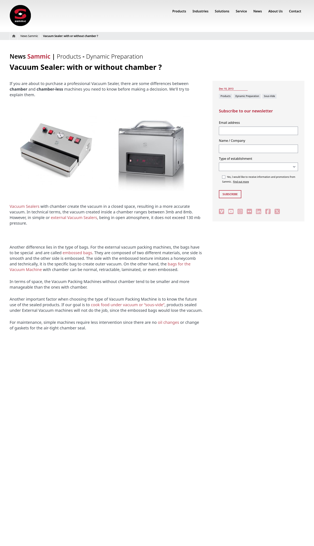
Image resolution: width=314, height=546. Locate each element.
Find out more (241, 181)
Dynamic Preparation (114, 56)
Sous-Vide (269, 96)
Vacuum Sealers (24, 206)
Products (70, 56)
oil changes (168, 322)
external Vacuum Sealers (74, 217)
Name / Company (232, 140)
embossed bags (77, 252)
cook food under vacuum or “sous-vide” (128, 304)
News (30, 56)
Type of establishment (235, 158)
